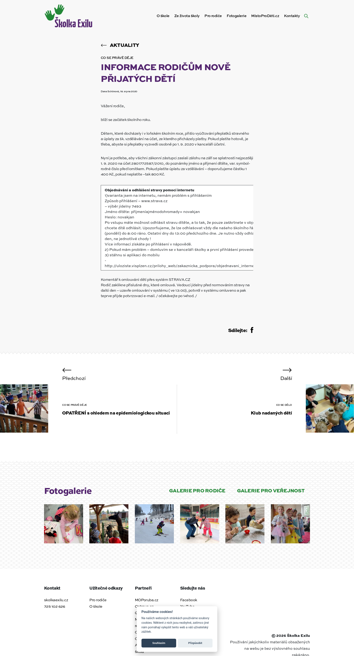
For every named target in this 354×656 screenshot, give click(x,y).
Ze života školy (187, 15)
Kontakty (292, 15)
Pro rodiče (213, 15)
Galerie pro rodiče (197, 490)
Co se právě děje (117, 57)
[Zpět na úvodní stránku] (69, 15)
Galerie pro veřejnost (271, 490)
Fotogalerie (236, 15)
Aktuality (120, 44)
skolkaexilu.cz (56, 599)
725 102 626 (54, 606)
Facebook (188, 599)
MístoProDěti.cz (265, 15)
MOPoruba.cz (146, 599)
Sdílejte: (240, 330)
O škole (163, 15)
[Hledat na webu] (306, 15)
